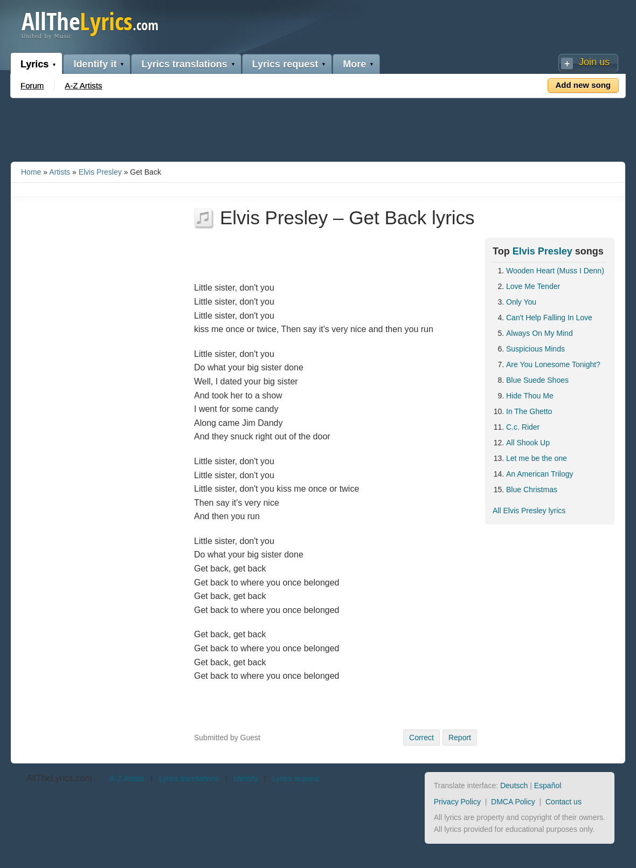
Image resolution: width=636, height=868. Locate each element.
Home (31, 172)
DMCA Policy (513, 801)
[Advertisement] (318, 128)
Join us (594, 62)
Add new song (583, 84)
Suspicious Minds (535, 349)
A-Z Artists (83, 85)
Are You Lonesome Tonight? (553, 364)
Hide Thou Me (530, 395)
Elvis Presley (100, 172)
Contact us (563, 801)
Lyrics (34, 64)
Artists (59, 172)
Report (459, 737)
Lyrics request (285, 64)
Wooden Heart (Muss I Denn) (555, 270)
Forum (32, 85)
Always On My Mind (539, 333)
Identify (245, 778)
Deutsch (514, 785)
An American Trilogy (539, 474)
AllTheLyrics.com (59, 778)
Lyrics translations (184, 64)
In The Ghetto (529, 411)
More (354, 64)
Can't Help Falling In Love (549, 317)
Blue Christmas (531, 489)
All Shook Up (528, 442)
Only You (521, 302)
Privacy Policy (457, 801)
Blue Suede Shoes (537, 380)
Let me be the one (536, 458)
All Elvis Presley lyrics (529, 510)
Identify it (94, 64)
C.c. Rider (523, 427)
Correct (421, 737)
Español (548, 785)
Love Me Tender (533, 286)
